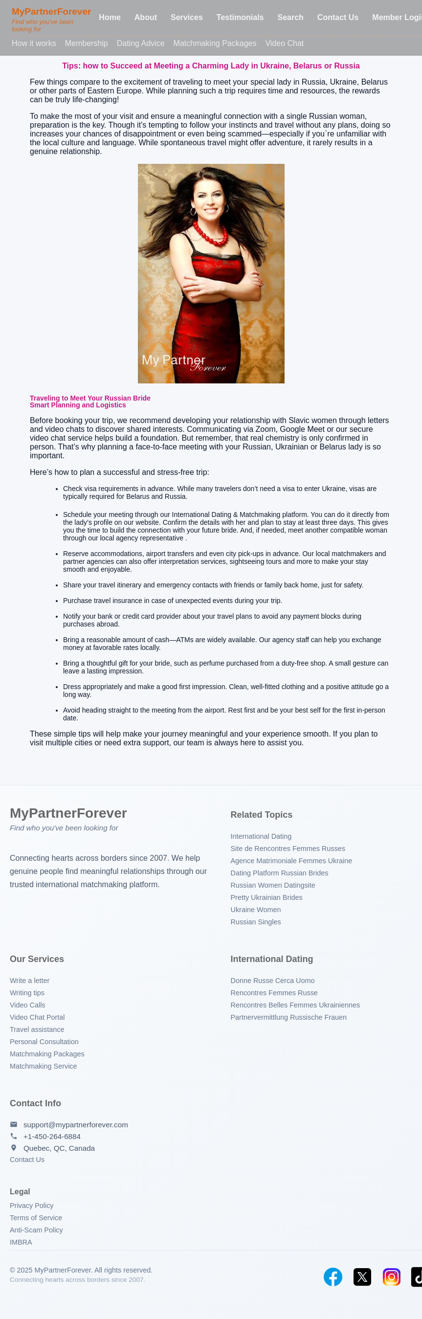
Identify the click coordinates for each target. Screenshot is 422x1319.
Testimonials (240, 17)
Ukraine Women (256, 910)
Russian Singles (256, 922)
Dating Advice (141, 43)
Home (109, 17)
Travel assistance (37, 1029)
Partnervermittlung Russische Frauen (289, 1017)
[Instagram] (391, 1277)
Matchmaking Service (43, 1066)
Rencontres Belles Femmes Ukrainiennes (295, 1005)
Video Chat (284, 43)
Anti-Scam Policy (36, 1230)
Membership (86, 43)
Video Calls (27, 1005)
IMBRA (21, 1242)
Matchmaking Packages (215, 43)
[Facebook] (333, 1277)
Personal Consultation (44, 1042)
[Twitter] (362, 1277)
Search (290, 17)
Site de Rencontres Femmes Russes (288, 848)
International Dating (261, 836)
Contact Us (337, 17)
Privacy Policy (32, 1205)
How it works (34, 43)
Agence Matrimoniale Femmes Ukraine (292, 861)
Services (187, 17)
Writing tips (27, 993)
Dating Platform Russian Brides (280, 873)
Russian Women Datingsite (273, 885)
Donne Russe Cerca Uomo (273, 980)
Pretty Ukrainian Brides (267, 897)
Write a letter (29, 980)
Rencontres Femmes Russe (274, 993)
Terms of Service (36, 1218)
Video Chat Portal (37, 1017)
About (145, 17)
